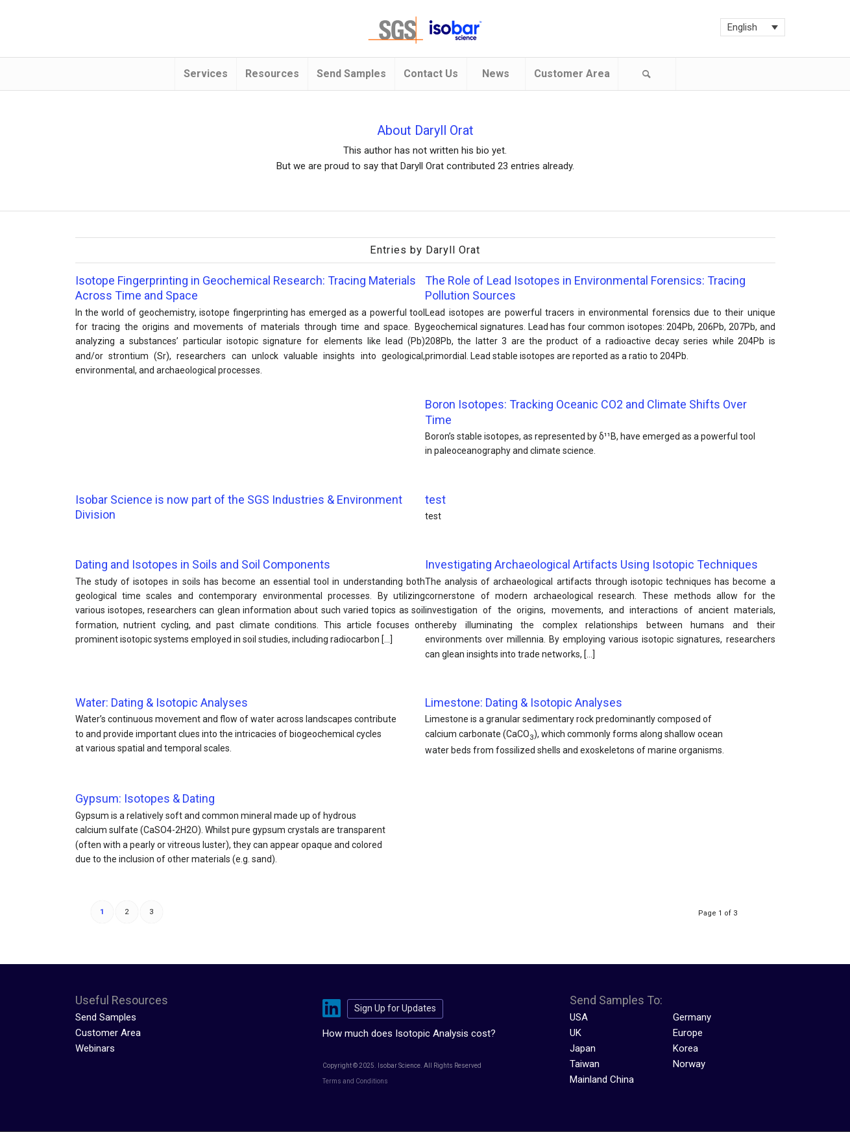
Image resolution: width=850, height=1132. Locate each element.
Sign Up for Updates (395, 1008)
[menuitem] (205, 74)
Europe (688, 1033)
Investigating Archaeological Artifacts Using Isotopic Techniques (591, 564)
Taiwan (585, 1064)
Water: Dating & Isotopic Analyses (161, 702)
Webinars (95, 1048)
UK (575, 1033)
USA (579, 1017)
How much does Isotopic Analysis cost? (409, 1033)
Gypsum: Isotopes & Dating (145, 798)
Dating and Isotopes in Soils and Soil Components (202, 564)
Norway (689, 1064)
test (435, 499)
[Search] (647, 74)
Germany (692, 1017)
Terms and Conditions (355, 1081)
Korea (685, 1048)
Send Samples (105, 1017)
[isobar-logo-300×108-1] (425, 30)
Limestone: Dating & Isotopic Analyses (523, 702)
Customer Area (108, 1033)
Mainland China (602, 1079)
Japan (583, 1048)
